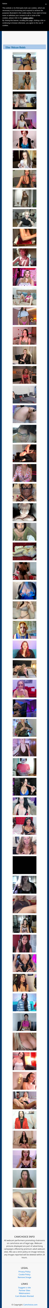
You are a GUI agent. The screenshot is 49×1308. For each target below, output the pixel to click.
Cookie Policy (24, 1274)
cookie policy (28, 18)
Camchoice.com (30, 1304)
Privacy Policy (24, 1271)
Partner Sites (24, 1290)
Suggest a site (24, 1287)
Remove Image (24, 1277)
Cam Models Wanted (24, 1296)
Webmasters (24, 1293)
